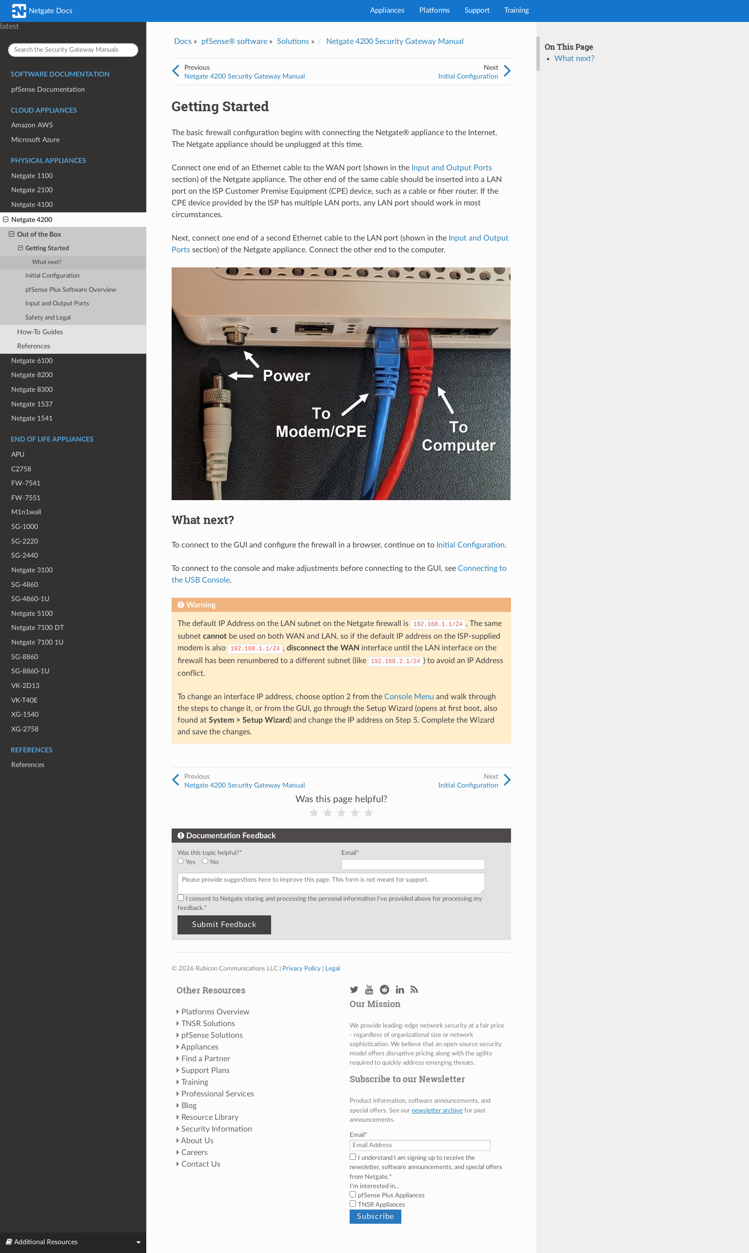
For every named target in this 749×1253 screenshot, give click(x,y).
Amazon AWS (32, 125)
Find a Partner (205, 1059)
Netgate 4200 (27, 220)
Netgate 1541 (32, 418)
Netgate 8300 (32, 389)
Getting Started (43, 248)
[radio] (189, 862)
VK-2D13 (25, 685)
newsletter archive (437, 1110)
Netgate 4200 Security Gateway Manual (395, 41)
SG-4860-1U (30, 599)
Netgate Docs (42, 11)
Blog (189, 1106)
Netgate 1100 (32, 176)
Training (516, 10)
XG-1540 (25, 714)
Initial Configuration (52, 276)
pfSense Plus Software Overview (70, 290)
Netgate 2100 (32, 190)
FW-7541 (25, 483)
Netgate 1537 (32, 404)
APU (17, 454)
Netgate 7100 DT (37, 627)
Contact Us (200, 1164)
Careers (194, 1152)
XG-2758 (25, 729)
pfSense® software (234, 41)
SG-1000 (24, 526)
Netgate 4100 (32, 204)
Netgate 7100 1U (37, 642)
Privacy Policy (301, 968)
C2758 (21, 469)
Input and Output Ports (57, 304)
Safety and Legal (48, 318)
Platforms (434, 10)
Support (477, 10)
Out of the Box (35, 234)
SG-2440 (24, 555)
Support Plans (205, 1070)
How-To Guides (40, 332)
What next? (46, 262)
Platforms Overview (215, 1012)
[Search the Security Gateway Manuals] (73, 50)
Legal (332, 968)
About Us (197, 1141)
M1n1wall (26, 512)
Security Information (216, 1129)
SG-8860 (24, 657)
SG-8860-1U (30, 671)
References (33, 346)
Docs (183, 41)
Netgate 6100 (32, 360)
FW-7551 (25, 498)
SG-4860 (24, 584)
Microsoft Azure (35, 139)
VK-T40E (24, 700)
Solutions (293, 41)
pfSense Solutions (212, 1035)
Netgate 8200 (32, 375)
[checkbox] (257, 862)
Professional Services (217, 1094)
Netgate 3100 (32, 570)
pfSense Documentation (48, 89)
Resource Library (209, 1117)
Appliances (387, 10)
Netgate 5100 (32, 613)
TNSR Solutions (208, 1024)
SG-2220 (24, 541)
